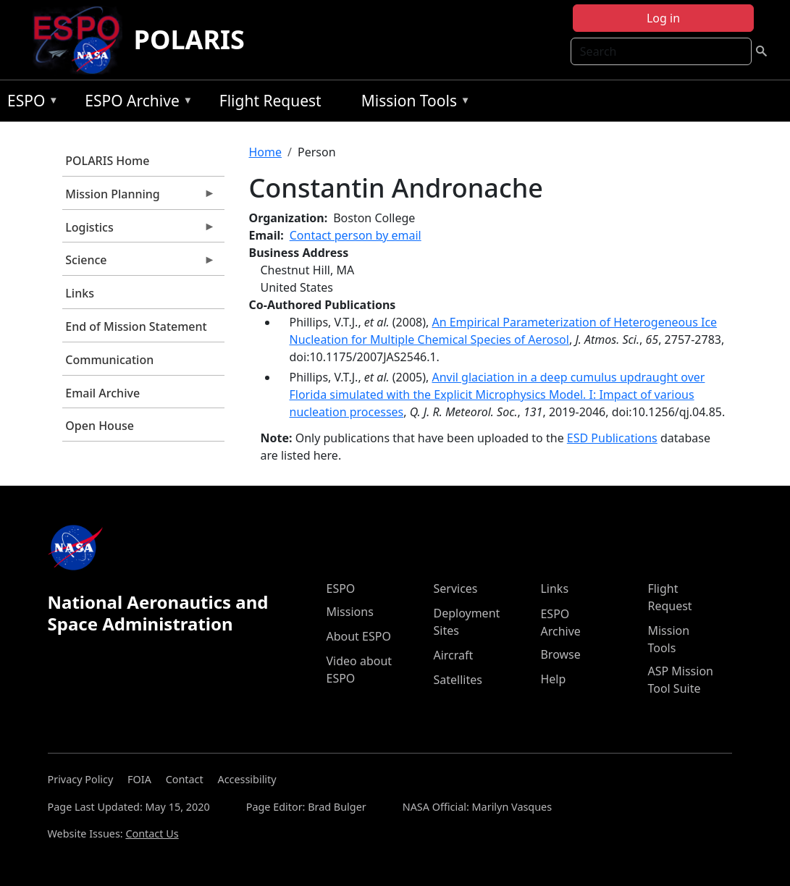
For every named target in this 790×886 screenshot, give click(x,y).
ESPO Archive (135, 103)
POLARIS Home (107, 161)
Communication (109, 360)
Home (265, 152)
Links (79, 293)
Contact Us (151, 833)
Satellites (457, 680)
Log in (663, 18)
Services (455, 588)
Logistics (139, 230)
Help (553, 679)
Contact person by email (355, 235)
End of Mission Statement (135, 326)
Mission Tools (412, 103)
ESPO (29, 103)
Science (139, 263)
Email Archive (102, 393)
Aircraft (453, 655)
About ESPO (358, 636)
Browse (560, 654)
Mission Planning (139, 197)
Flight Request (270, 100)
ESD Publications (612, 438)
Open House (99, 426)
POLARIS (189, 39)
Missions (349, 612)
